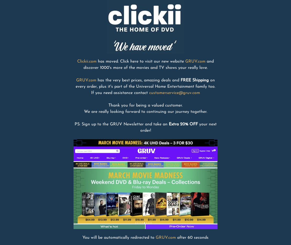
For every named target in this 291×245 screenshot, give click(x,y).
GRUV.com (195, 61)
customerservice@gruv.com (174, 93)
